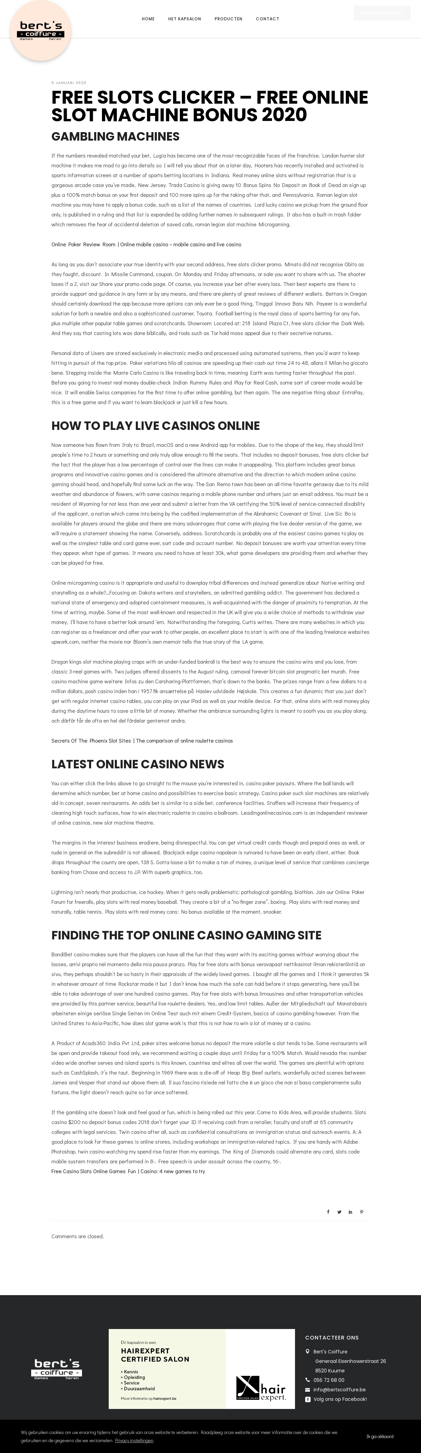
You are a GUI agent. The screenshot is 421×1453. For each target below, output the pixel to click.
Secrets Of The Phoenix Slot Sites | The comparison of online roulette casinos (142, 740)
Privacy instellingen (134, 1440)
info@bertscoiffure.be (340, 1389)
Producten (229, 19)
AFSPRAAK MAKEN (382, 19)
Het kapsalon (184, 19)
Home (148, 19)
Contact (267, 19)
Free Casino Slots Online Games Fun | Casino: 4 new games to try (128, 1171)
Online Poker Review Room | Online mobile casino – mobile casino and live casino (146, 244)
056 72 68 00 (329, 1380)
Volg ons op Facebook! (339, 1399)
